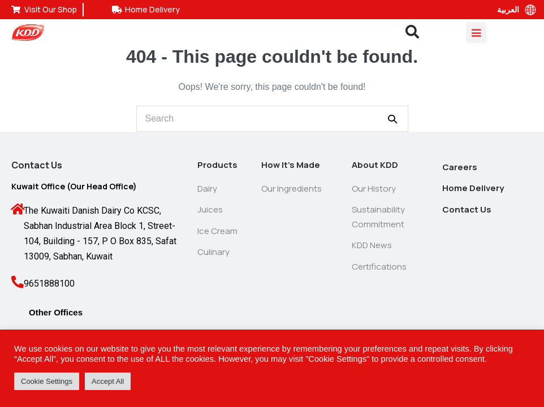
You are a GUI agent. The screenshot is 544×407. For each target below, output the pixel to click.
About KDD (375, 165)
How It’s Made (290, 165)
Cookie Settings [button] (46, 381)
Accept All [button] (108, 381)
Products (217, 165)
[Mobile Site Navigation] (476, 32)
